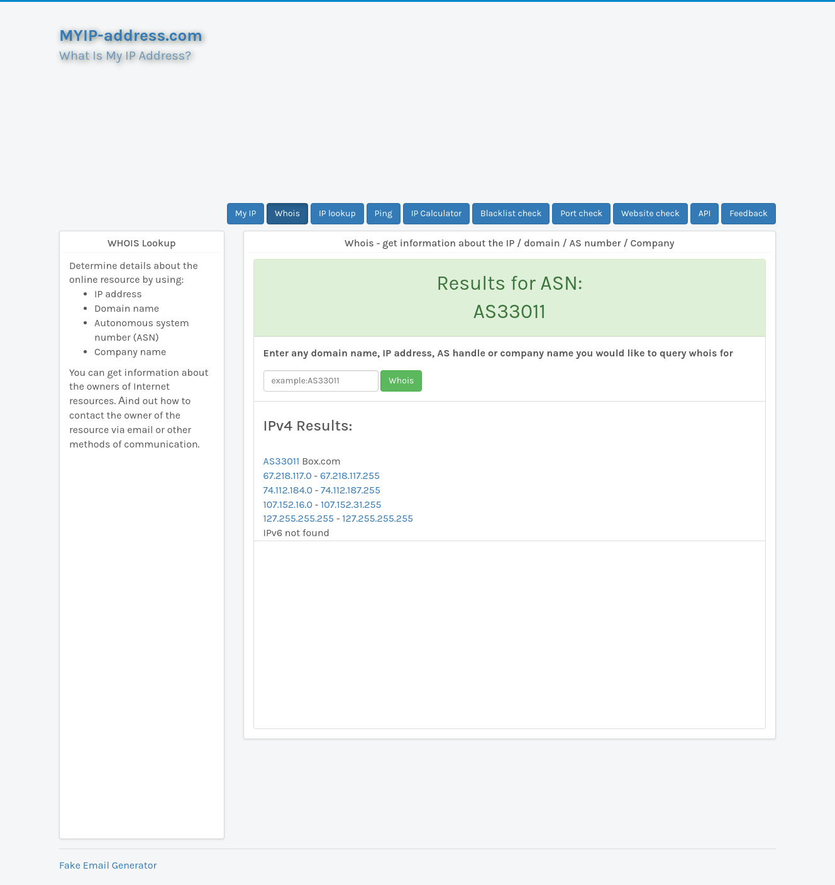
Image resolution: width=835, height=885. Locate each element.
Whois (287, 213)
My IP (245, 213)
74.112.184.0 (287, 490)
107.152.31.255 (351, 504)
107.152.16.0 (287, 504)
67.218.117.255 (350, 475)
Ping (383, 213)
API (705, 213)
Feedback (748, 213)
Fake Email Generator (108, 865)
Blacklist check (510, 213)
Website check (650, 213)
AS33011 (281, 461)
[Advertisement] (510, 102)
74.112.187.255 (350, 490)
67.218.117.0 (287, 475)
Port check (581, 213)
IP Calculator (436, 213)
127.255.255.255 (299, 518)
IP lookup (337, 213)
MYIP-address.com (130, 35)
